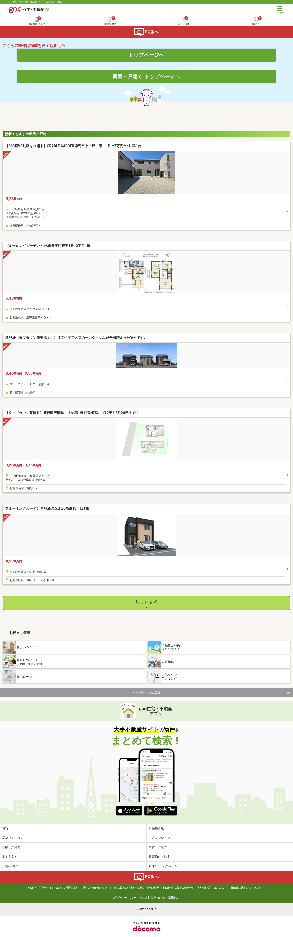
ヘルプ (143, 897)
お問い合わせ (158, 897)
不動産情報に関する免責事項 (177, 887)
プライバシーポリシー (124, 897)
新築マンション (12, 837)
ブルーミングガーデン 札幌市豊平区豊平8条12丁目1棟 (47, 246)
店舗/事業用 (10, 866)
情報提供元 (153, 887)
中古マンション (159, 837)
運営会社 (173, 897)
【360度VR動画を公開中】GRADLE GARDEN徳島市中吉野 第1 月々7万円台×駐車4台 (73, 146)
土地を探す (9, 856)
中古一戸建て (158, 847)
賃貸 (5, 828)
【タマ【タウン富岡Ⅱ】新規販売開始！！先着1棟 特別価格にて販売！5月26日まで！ (72, 413)
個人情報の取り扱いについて (212, 887)
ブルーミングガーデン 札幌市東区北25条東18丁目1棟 (47, 508)
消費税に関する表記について (246, 887)
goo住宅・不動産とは (39, 887)
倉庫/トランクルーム (163, 866)
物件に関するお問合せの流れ (128, 887)
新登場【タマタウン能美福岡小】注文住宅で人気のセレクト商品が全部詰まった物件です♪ (75, 338)
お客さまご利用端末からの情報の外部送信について (81, 887)
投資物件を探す (159, 856)
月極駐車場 (156, 828)
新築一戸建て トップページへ (146, 76)
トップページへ (146, 55)
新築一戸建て (11, 847)
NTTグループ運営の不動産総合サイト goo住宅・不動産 (35, 2)
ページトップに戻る (146, 692)
